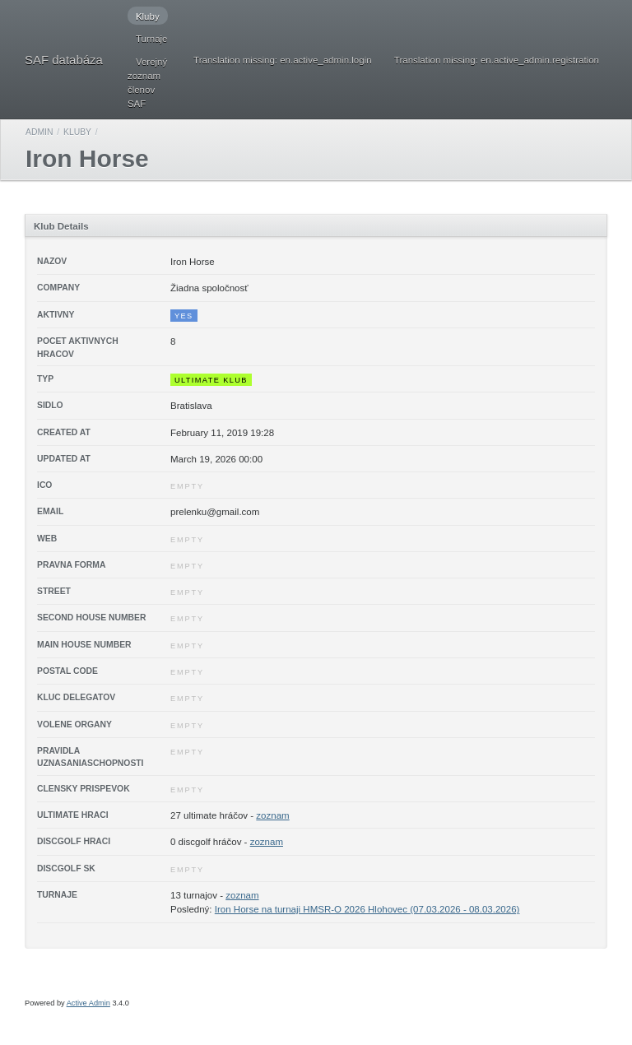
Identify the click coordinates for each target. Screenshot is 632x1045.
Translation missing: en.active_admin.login (282, 60)
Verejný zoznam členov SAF (147, 83)
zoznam (272, 815)
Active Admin (88, 1003)
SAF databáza (64, 60)
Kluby (148, 16)
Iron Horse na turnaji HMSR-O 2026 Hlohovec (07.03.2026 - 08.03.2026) (367, 909)
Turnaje (152, 39)
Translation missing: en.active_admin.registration (496, 60)
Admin (39, 132)
